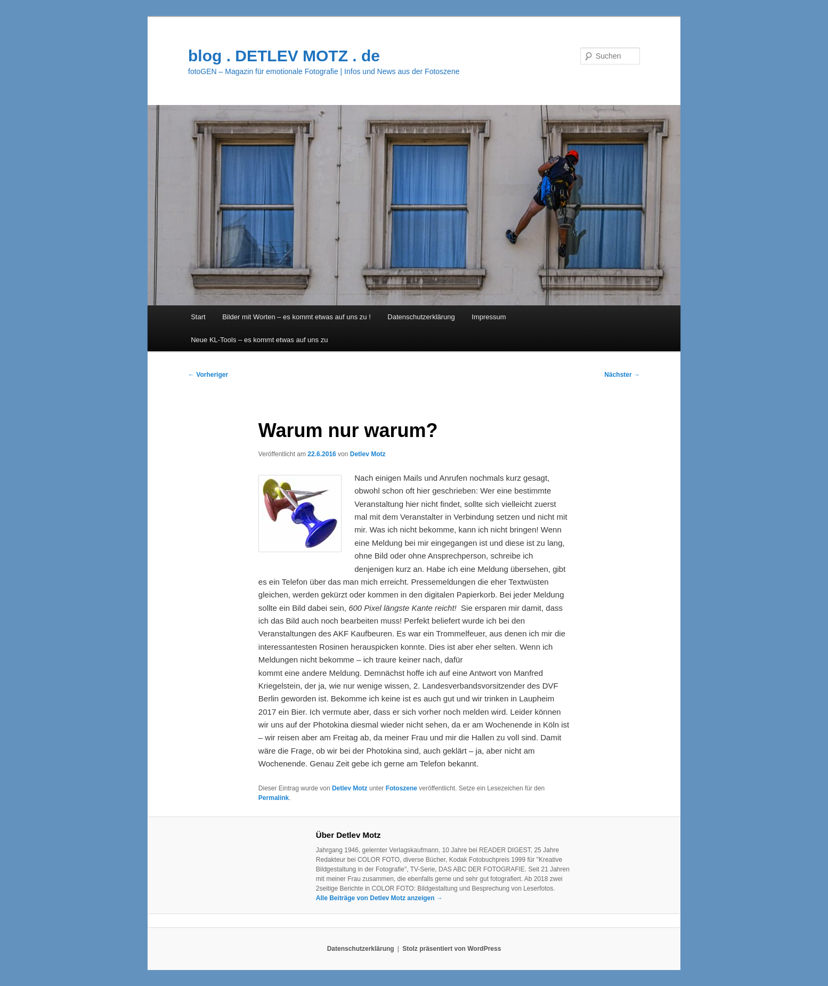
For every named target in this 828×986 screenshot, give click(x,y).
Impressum (489, 317)
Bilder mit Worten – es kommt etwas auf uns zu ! (296, 317)
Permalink (273, 798)
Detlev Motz (368, 454)
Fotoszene (401, 788)
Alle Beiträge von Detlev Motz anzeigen (379, 898)
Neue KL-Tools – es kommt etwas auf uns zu (259, 340)
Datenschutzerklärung (420, 317)
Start (198, 317)
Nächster (622, 374)
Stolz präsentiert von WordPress (451, 948)
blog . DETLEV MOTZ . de (284, 55)
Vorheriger (208, 374)
